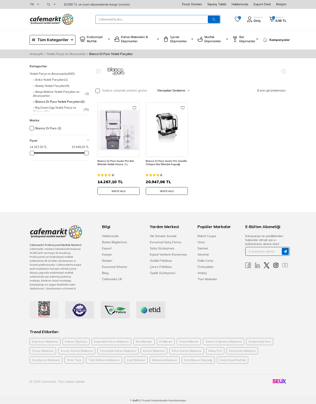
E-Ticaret (144, 399)
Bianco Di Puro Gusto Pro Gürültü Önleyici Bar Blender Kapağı (164, 162)
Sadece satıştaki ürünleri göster (121, 90)
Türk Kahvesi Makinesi (104, 359)
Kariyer (107, 254)
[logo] (52, 19)
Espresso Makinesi (45, 341)
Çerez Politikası (161, 266)
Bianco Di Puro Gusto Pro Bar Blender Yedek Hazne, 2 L (117, 160)
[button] (98, 71)
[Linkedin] (257, 265)
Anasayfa (36, 54)
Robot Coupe (207, 235)
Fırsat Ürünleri (192, 4)
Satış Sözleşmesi (162, 248)
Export (107, 248)
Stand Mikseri (188, 341)
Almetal (203, 254)
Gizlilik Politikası (161, 260)
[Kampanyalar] (274, 40)
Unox (201, 241)
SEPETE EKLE (118, 189)
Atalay (202, 272)
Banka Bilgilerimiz (114, 241)
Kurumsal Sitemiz (114, 266)
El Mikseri (165, 341)
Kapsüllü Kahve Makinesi (111, 341)
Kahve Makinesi (154, 350)
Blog (105, 272)
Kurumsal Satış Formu (165, 241)
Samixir (203, 248)
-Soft (134, 399)
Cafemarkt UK (112, 278)
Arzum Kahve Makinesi (77, 350)
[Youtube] (285, 265)
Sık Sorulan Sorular (163, 235)
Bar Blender (144, 341)
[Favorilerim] (237, 19)
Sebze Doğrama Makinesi (223, 341)
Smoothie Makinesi (242, 350)
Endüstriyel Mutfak (232, 359)
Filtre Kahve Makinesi (186, 350)
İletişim (281, 4)
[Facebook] (248, 265)
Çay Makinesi (136, 359)
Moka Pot (215, 350)
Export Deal (262, 4)
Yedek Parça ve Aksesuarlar (66, 54)
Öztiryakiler (206, 266)
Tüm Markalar (207, 278)
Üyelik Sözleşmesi (162, 272)
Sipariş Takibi (216, 4)
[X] (266, 265)
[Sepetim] (277, 19)
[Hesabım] (255, 19)
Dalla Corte (205, 260)
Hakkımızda (240, 4)
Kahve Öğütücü (76, 341)
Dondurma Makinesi (46, 359)
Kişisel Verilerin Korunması (168, 254)
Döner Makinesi (43, 350)
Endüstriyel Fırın (260, 341)
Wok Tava (74, 359)
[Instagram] (276, 265)
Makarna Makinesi (164, 359)
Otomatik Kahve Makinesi (118, 350)
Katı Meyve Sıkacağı (198, 359)
